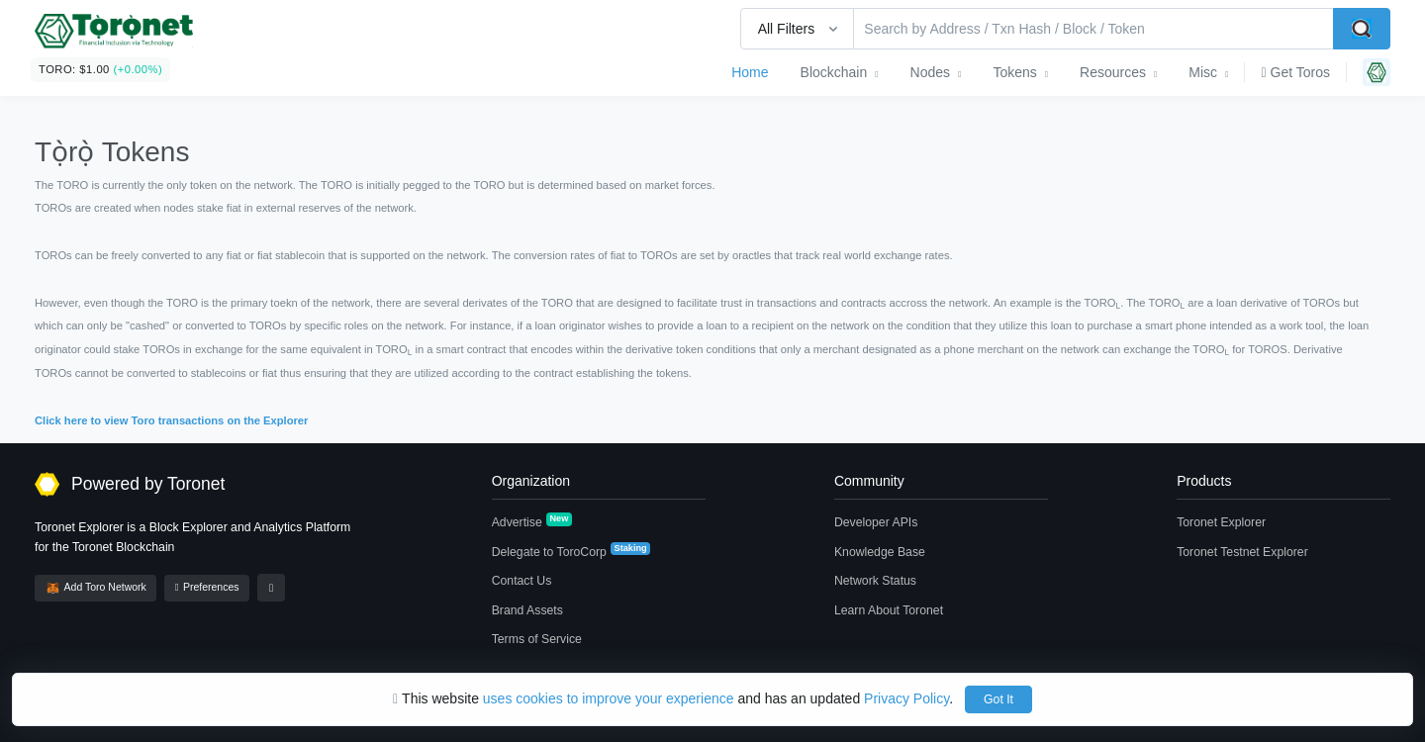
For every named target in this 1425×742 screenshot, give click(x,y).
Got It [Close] (998, 699)
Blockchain (834, 72)
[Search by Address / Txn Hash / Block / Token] (1093, 28)
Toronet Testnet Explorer (1242, 552)
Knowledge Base (879, 552)
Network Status (875, 581)
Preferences (206, 587)
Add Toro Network (96, 588)
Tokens (1014, 72)
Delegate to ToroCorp (571, 551)
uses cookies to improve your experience (608, 698)
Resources (1113, 72)
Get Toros (1295, 72)
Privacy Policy (906, 698)
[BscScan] (114, 33)
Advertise (532, 521)
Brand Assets (527, 610)
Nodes (930, 72)
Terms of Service (537, 639)
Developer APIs (875, 522)
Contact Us (522, 581)
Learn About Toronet (888, 610)
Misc (1202, 72)
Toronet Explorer (1221, 522)
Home (749, 72)
